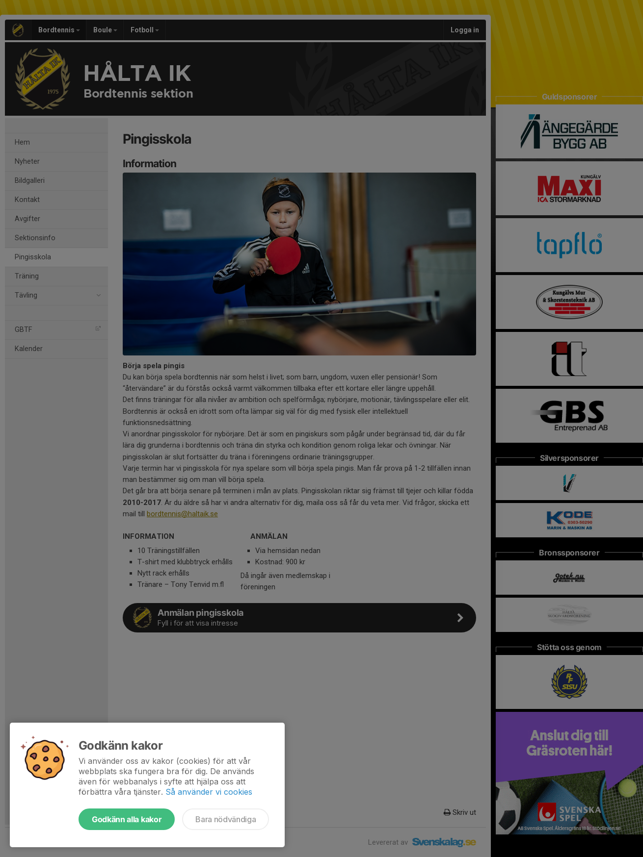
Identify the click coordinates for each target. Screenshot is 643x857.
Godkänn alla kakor (126, 819)
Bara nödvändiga (225, 819)
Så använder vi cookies (208, 792)
